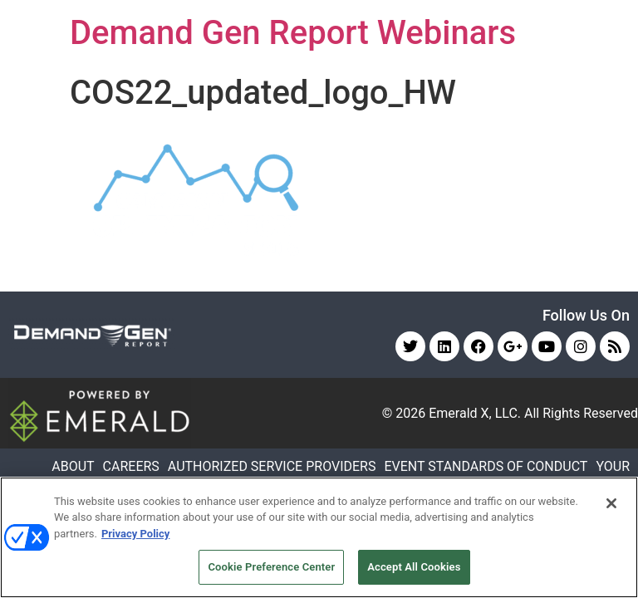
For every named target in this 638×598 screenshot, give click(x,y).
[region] (319, 537)
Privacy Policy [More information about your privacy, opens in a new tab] (135, 533)
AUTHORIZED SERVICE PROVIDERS (272, 466)
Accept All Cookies (413, 567)
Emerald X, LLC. (475, 413)
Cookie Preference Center (271, 567)
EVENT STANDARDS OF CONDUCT (485, 466)
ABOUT (73, 466)
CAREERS (131, 466)
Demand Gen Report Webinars (293, 32)
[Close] (611, 503)
